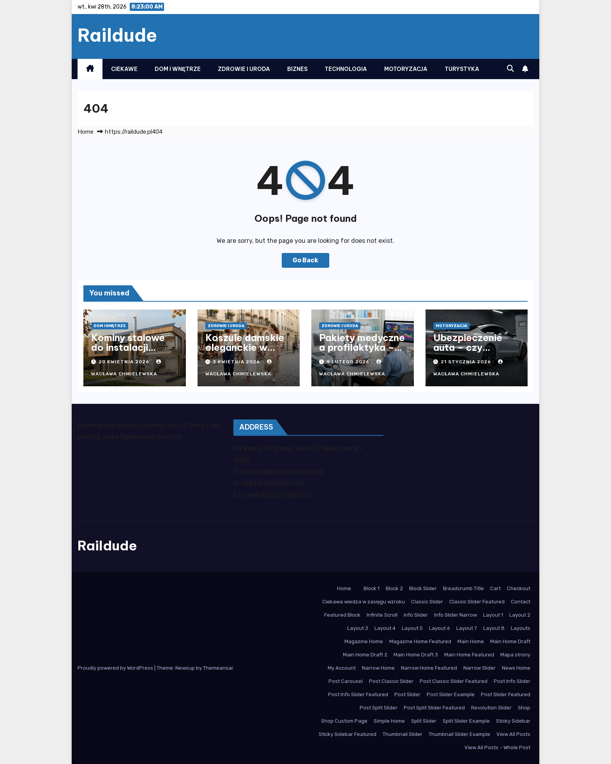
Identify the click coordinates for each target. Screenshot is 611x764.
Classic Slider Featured (477, 602)
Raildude (117, 35)
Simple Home (389, 721)
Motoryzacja (405, 69)
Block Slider (423, 588)
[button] (510, 68)
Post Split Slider (378, 708)
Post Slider (407, 694)
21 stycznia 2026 (467, 361)
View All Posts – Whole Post (497, 747)
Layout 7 (466, 628)
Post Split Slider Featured (434, 708)
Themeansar (218, 668)
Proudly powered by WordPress (116, 668)
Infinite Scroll (382, 615)
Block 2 (394, 588)
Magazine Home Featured (420, 641)
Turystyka (462, 69)
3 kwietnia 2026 (237, 361)
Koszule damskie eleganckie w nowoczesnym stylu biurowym (244, 352)
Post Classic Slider (391, 681)
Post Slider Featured (505, 694)
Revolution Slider (491, 708)
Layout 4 (385, 628)
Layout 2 (519, 615)
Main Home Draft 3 (416, 655)
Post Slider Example (451, 694)
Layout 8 (494, 628)
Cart (495, 588)
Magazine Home (363, 641)
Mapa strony (515, 655)
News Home (516, 668)
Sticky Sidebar (513, 721)
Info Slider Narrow (455, 615)
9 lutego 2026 (349, 361)
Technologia (346, 69)
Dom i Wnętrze (178, 69)
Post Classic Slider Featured (453, 681)
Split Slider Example (466, 721)
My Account (342, 668)
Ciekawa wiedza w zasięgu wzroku (363, 602)
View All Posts (513, 734)
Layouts (520, 628)
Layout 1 (493, 615)
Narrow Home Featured (429, 668)
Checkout (518, 588)
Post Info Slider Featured (358, 694)
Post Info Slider (512, 681)
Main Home (470, 641)
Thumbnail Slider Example (459, 734)
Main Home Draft (510, 641)
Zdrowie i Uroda (244, 69)
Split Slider (423, 721)
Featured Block (342, 615)
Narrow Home (378, 668)
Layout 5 (412, 628)
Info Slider (416, 615)
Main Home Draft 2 (365, 655)
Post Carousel (345, 681)
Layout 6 (439, 628)
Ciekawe (124, 69)
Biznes (297, 69)
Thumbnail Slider (402, 734)
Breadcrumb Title (463, 588)
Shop (524, 708)
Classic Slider (427, 602)
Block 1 (372, 588)
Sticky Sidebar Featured (347, 734)
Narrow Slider (479, 668)
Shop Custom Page (344, 721)
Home (86, 131)
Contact (520, 602)
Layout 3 (357, 628)
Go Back (305, 260)
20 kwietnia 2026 (125, 361)
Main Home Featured (469, 655)
